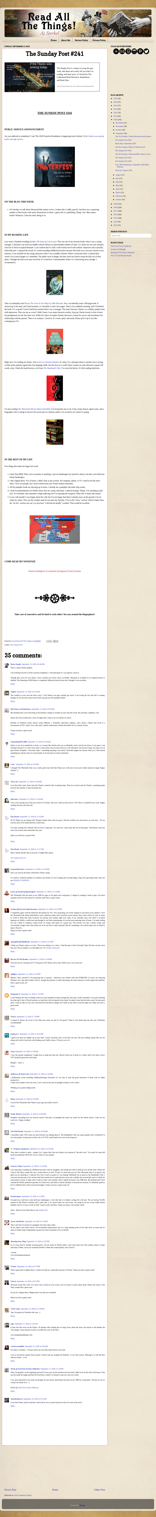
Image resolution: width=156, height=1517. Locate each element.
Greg (12, 1051)
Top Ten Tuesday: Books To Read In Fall (130, 147)
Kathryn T (15, 1034)
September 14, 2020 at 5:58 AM (27, 1099)
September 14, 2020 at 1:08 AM (26, 1051)
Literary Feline (16, 1166)
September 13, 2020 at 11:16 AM (32, 817)
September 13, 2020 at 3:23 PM (29, 974)
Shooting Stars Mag (18, 1241)
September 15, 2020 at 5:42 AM (26, 1324)
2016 (115, 214)
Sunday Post (43, 1210)
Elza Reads (15, 817)
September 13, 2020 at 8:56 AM (42, 709)
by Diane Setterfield (34, 409)
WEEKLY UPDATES (21, 880)
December (120, 123)
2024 (115, 106)
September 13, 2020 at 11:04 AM (31, 799)
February (119, 196)
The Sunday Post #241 (123, 158)
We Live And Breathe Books (121, 256)
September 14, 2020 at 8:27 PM (28, 1281)
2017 (115, 211)
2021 (115, 116)
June (118, 182)
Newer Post (10, 1489)
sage (12, 1324)
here (16, 1120)
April (118, 189)
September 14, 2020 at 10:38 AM (36, 1131)
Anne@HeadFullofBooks (20, 942)
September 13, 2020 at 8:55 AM (28, 692)
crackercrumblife (17, 1346)
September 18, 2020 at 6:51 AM (34, 1399)
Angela (13, 692)
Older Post (99, 1489)
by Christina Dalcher (49, 362)
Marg (13, 1099)
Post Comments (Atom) (23, 1495)
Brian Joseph (16, 664)
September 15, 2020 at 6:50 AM (36, 1346)
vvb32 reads (15, 1309)
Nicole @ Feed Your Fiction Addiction (25, 1369)
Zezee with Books (17, 1221)
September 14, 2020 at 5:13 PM (33, 1196)
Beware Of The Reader (19, 959)
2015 (115, 218)
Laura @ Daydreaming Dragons (23, 892)
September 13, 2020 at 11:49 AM (37, 869)
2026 (115, 98)
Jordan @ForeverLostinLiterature (24, 909)
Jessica (13, 1017)
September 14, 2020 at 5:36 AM (41, 1074)
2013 (115, 225)
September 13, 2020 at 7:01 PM (32, 994)
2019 (115, 204)
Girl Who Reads (17, 1131)
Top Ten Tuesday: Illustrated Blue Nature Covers (133, 154)
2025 (115, 102)
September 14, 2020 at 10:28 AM (34, 1114)
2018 (115, 207)
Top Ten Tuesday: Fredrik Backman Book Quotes (133, 136)
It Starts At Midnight (118, 249)
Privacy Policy (99, 40)
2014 (115, 222)
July (117, 178)
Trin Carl (14, 782)
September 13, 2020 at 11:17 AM (32, 849)
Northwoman (16, 1196)
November (120, 126)
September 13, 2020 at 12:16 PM (48, 892)
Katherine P (15, 994)
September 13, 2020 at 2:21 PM (42, 942)
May (118, 185)
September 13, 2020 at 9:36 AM (27, 764)
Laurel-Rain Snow (18, 869)
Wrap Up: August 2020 (123, 170)
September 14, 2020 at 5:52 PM (36, 1221)
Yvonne (13, 1266)
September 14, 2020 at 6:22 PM (38, 1241)
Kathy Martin (16, 1114)
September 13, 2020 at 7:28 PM (28, 1017)
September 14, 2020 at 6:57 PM (28, 1266)
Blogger (82, 1505)
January (119, 199)
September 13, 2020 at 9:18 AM (39, 742)
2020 (115, 120)
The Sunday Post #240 (123, 161)
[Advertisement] (54, 1466)
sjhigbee (14, 974)
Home (54, 40)
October (119, 130)
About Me (65, 40)
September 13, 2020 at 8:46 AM (33, 664)
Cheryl (13, 1281)
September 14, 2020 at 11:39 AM (35, 1166)
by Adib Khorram (43, 303)
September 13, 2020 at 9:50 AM (30, 782)
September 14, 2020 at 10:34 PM (32, 1309)
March (118, 192)
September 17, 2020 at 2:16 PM (52, 1369)
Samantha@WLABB (19, 742)
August (118, 175)
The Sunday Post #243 (123, 140)
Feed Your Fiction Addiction (28, 1388)
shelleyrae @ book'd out (20, 1074)
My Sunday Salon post (51, 948)
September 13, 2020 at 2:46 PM (40, 959)
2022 (115, 113)
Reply (13, 684)
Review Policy (81, 40)
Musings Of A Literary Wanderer (123, 252)
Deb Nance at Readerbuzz (21, 709)
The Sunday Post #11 (18, 858)
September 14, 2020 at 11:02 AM (41, 1149)
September (120, 133)
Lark (13, 764)
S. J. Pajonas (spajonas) (20, 1149)
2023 (115, 109)
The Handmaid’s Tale (52, 368)
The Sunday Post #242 (123, 151)
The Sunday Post (16, 645)
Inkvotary (14, 799)
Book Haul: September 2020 (125, 144)
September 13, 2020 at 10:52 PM (31, 1034)
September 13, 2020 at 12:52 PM (50, 909)
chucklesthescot (17, 1399)
